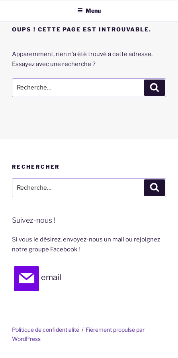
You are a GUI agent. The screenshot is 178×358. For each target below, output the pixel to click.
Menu (89, 10)
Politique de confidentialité (45, 329)
